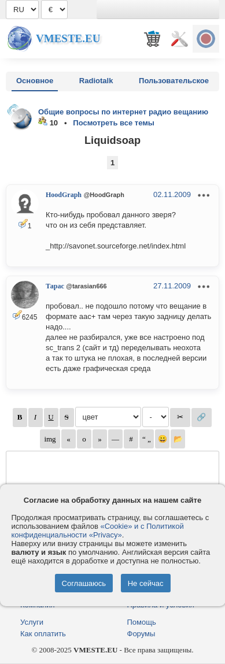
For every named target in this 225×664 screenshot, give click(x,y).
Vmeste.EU (68, 38)
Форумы (141, 633)
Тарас (55, 286)
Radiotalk (96, 80)
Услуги (31, 622)
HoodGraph (64, 195)
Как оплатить (43, 633)
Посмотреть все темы (113, 122)
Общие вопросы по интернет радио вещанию (123, 111)
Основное (34, 80)
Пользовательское (174, 80)
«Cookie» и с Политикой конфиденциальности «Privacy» (97, 530)
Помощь (141, 622)
